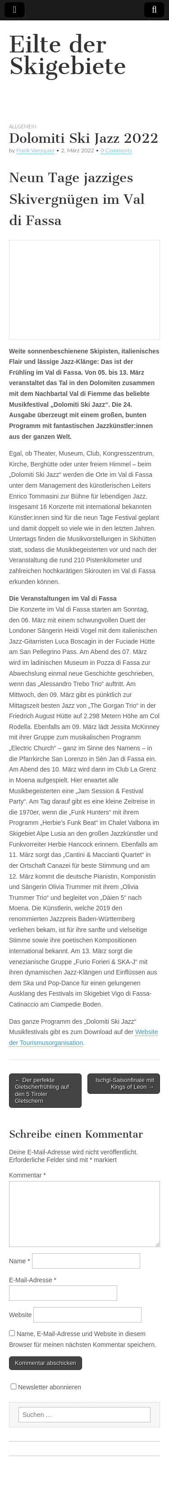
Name (19, 1261)
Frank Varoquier (35, 150)
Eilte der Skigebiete (67, 55)
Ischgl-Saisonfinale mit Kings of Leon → (125, 1084)
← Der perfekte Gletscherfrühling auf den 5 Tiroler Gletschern (42, 1091)
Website (20, 1314)
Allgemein (23, 126)
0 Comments (116, 150)
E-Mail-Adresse (32, 1280)
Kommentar (27, 1175)
